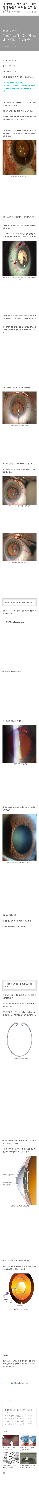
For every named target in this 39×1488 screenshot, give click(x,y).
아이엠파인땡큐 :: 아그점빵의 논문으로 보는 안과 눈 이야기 (19, 4)
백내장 (22, 1410)
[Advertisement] (19, 359)
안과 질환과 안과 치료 (12, 1410)
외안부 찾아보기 (14, 12)
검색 (30, 4)
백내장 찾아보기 (31, 12)
